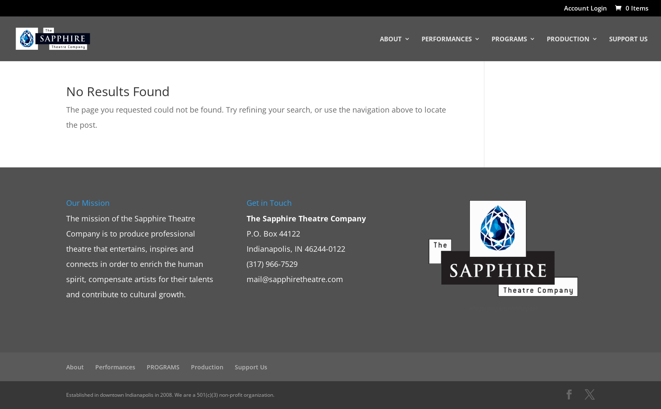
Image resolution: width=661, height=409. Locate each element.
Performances (447, 39)
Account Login (585, 8)
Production (568, 39)
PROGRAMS (509, 39)
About (391, 39)
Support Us (628, 39)
